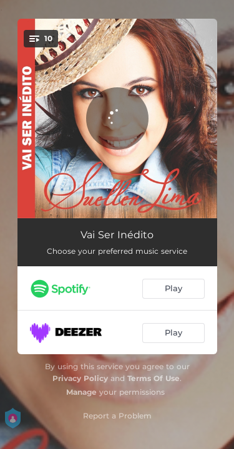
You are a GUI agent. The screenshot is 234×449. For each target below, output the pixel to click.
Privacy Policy (80, 378)
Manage (81, 392)
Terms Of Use (153, 378)
